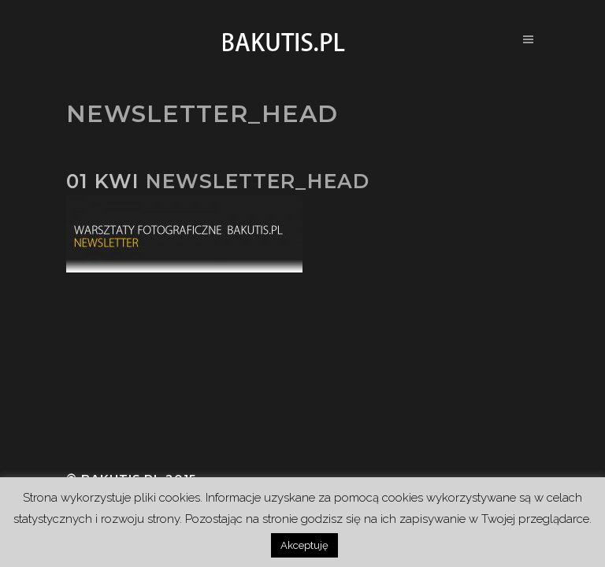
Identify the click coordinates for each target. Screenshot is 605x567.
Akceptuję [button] (304, 545)
